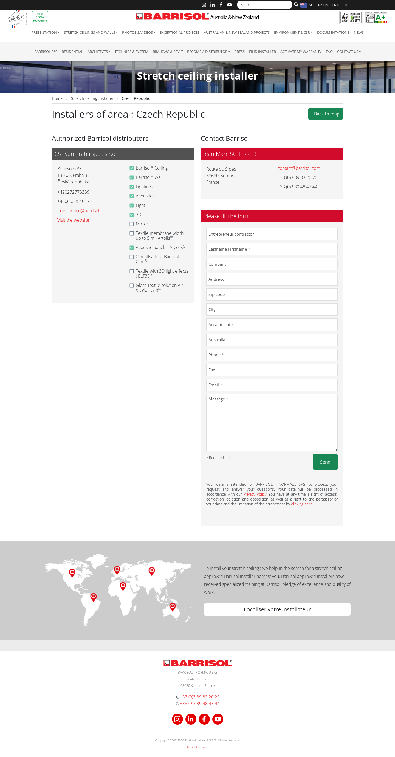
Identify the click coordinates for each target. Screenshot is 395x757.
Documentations (333, 32)
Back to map (326, 114)
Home (57, 98)
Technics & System (131, 51)
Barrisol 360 (45, 51)
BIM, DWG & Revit (168, 51)
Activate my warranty (300, 51)
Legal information (197, 747)
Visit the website (73, 220)
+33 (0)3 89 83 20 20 (200, 696)
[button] (326, 5)
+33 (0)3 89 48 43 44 (200, 703)
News (359, 32)
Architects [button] (98, 51)
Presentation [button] (44, 32)
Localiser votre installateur (277, 609)
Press (240, 51)
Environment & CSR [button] (292, 32)
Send (325, 462)
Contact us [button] (347, 51)
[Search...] (264, 5)
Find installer (262, 51)
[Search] (295, 4)
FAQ (329, 51)
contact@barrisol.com (299, 168)
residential (72, 51)
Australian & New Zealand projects (237, 32)
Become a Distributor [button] (207, 51)
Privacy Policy (255, 494)
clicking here (301, 504)
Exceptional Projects (179, 32)
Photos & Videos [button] (137, 32)
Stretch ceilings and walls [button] (89, 32)
